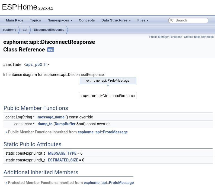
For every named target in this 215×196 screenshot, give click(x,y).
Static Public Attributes (199, 37)
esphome (9, 29)
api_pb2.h (36, 64)
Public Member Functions (165, 37)
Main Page (14, 20)
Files (143, 20)
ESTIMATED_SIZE (63, 160)
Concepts (87, 20)
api (25, 29)
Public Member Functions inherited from (66, 132)
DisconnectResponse (49, 29)
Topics (35, 20)
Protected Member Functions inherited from (69, 182)
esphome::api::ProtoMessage (103, 132)
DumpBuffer (65, 124)
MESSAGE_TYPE (62, 153)
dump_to (45, 124)
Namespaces (59, 20)
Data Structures (116, 20)
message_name (51, 117)
